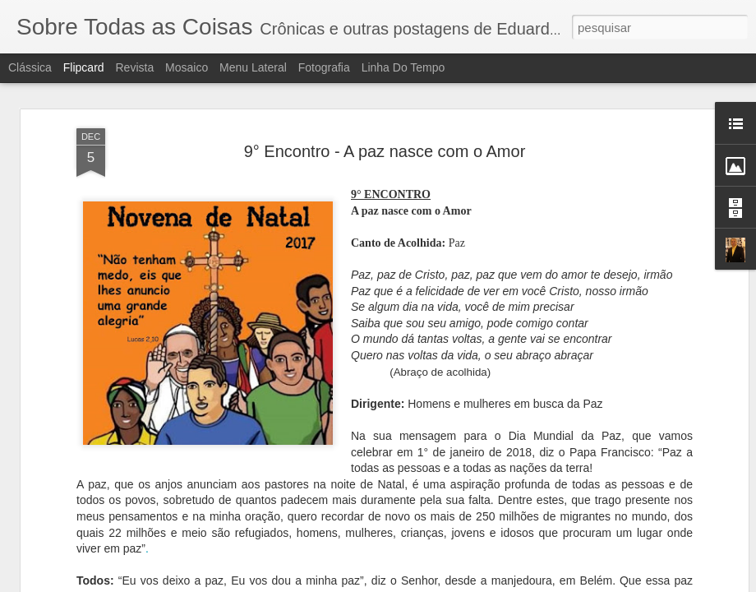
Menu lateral (253, 67)
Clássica (30, 67)
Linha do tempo (403, 67)
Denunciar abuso (498, 583)
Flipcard (83, 67)
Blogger (443, 583)
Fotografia (324, 67)
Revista (134, 67)
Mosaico (186, 67)
